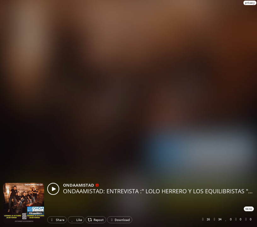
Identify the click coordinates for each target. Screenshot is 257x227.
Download (120, 220)
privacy (250, 3)
